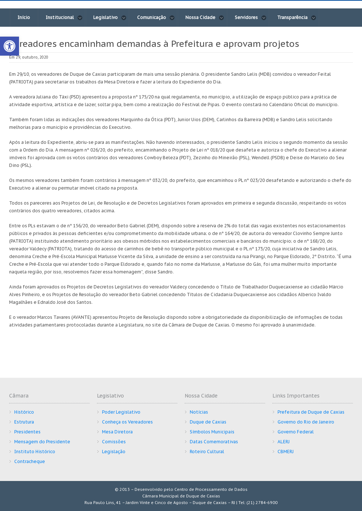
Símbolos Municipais (212, 431)
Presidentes (27, 431)
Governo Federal (296, 431)
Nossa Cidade (204, 17)
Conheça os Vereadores (127, 422)
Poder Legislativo (121, 412)
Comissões (114, 441)
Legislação (113, 451)
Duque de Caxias (208, 422)
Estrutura (24, 422)
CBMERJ (286, 451)
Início (24, 17)
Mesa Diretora (117, 431)
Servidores (251, 17)
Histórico (24, 412)
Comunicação (156, 17)
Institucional (64, 17)
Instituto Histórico (34, 451)
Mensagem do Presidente (42, 441)
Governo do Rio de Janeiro (306, 422)
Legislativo (110, 17)
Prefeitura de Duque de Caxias (311, 412)
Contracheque (29, 461)
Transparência (296, 17)
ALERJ (284, 441)
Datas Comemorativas (214, 441)
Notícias (199, 412)
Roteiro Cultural (207, 451)
